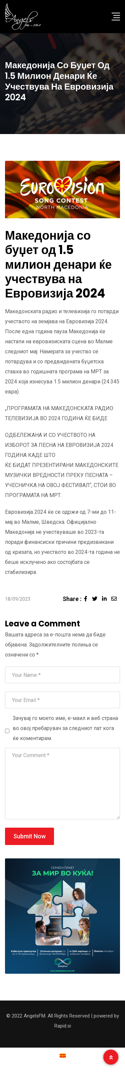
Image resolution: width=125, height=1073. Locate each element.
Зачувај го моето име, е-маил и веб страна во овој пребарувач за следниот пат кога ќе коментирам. (65, 728)
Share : (72, 598)
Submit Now (29, 836)
